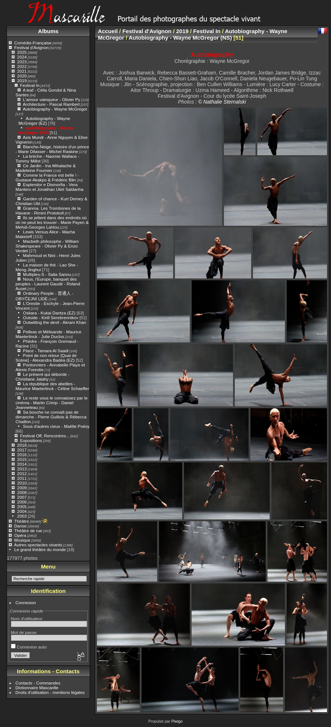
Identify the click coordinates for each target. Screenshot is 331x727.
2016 (21, 454)
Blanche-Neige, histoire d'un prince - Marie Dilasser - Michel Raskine (52, 149)
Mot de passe (24, 632)
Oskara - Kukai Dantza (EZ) (49, 312)
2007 (21, 497)
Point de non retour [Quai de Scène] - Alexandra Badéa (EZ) (46, 357)
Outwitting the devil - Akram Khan (54, 322)
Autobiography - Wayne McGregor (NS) (46, 130)
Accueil (108, 31)
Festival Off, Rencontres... (44, 435)
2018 (21, 445)
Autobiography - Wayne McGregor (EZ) (44, 120)
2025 (21, 52)
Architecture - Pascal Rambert (51, 104)
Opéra (20, 535)
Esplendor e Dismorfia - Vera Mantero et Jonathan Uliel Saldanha (49, 187)
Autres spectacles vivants (38, 544)
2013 (21, 468)
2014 (21, 464)
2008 (21, 492)
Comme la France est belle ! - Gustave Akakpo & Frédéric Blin (47, 177)
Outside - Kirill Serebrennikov (50, 317)
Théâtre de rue (28, 530)
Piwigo (177, 721)
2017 (21, 449)
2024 (21, 57)
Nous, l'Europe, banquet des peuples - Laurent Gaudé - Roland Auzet (48, 284)
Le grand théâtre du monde (40, 549)
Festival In (30, 85)
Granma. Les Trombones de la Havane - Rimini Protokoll (48, 210)
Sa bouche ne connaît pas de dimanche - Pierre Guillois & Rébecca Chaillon (51, 417)
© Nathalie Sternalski (222, 102)
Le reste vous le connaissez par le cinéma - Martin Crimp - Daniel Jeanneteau (51, 402)
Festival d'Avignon (31, 47)
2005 (21, 506)
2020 (21, 75)
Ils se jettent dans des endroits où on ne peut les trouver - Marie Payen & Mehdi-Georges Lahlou (52, 222)
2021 (21, 71)
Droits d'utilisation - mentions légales (50, 692)
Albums (48, 31)
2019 (21, 80)
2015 (21, 459)
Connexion (26, 602)
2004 (21, 511)
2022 (21, 66)
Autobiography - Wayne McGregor (55, 109)
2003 (21, 516)
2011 (21, 478)
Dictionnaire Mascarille (37, 687)
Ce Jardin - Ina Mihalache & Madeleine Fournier (46, 168)
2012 (21, 473)
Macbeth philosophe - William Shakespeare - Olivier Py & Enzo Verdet (47, 246)
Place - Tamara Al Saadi (45, 350)
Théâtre (21, 521)
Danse (20, 525)
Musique (22, 540)
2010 (21, 483)
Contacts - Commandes (38, 682)
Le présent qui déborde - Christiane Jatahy (43, 376)
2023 (21, 61)
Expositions (31, 440)
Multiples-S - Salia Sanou (47, 274)
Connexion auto (29, 646)
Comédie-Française (33, 42)
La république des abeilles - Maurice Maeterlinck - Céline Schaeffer (52, 386)
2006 (21, 501)
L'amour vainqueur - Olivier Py (51, 99)
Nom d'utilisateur (26, 618)
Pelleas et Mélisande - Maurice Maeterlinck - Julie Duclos (48, 334)
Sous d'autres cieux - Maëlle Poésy (56, 426)
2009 (21, 487)
